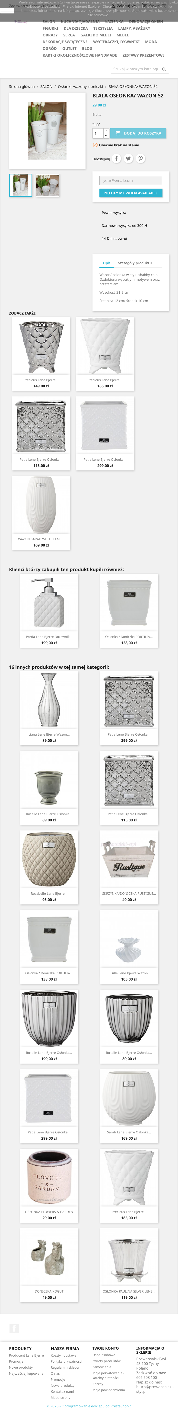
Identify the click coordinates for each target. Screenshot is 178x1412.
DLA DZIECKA (76, 28)
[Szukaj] (140, 69)
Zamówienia (101, 1367)
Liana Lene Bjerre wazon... (49, 734)
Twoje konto (105, 1348)
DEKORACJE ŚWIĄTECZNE (65, 41)
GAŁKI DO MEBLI (95, 35)
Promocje (16, 1361)
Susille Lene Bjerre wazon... (129, 973)
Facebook (14, 1328)
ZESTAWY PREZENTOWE (144, 55)
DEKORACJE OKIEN (146, 21)
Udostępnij (116, 158)
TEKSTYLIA (103, 28)
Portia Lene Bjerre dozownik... (49, 636)
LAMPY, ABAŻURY (134, 28)
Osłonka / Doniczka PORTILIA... (129, 636)
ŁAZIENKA (114, 21)
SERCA (69, 35)
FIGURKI (50, 28)
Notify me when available (131, 193)
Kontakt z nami (62, 1391)
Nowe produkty (21, 1367)
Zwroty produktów (106, 1361)
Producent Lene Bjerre (26, 1355)
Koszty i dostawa (63, 1355)
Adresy (97, 1384)
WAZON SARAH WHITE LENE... (41, 539)
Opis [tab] (107, 263)
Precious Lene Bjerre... (41, 380)
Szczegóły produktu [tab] (135, 263)
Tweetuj (128, 158)
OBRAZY (50, 35)
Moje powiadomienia (108, 1390)
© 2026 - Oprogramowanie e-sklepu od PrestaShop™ (89, 1406)
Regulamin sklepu (65, 1367)
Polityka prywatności (66, 1361)
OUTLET (69, 48)
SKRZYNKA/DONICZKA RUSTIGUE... (129, 893)
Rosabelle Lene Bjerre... (49, 893)
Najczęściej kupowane (26, 1373)
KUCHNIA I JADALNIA (80, 21)
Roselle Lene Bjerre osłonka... (49, 814)
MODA (151, 41)
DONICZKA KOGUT (49, 1291)
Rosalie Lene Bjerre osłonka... (49, 1052)
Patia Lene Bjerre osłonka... (41, 459)
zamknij (7, 11)
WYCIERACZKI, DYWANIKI (116, 41)
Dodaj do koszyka (138, 133)
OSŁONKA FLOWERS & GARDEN (49, 1211)
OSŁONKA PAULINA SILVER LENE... (129, 1291)
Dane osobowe (103, 1355)
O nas (55, 1373)
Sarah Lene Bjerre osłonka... (129, 1132)
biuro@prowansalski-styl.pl (155, 1389)
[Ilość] (98, 133)
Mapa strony (60, 1397)
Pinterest (140, 158)
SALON (49, 21)
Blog (87, 48)
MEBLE (123, 35)
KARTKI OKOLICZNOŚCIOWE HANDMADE (80, 55)
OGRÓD (50, 48)
